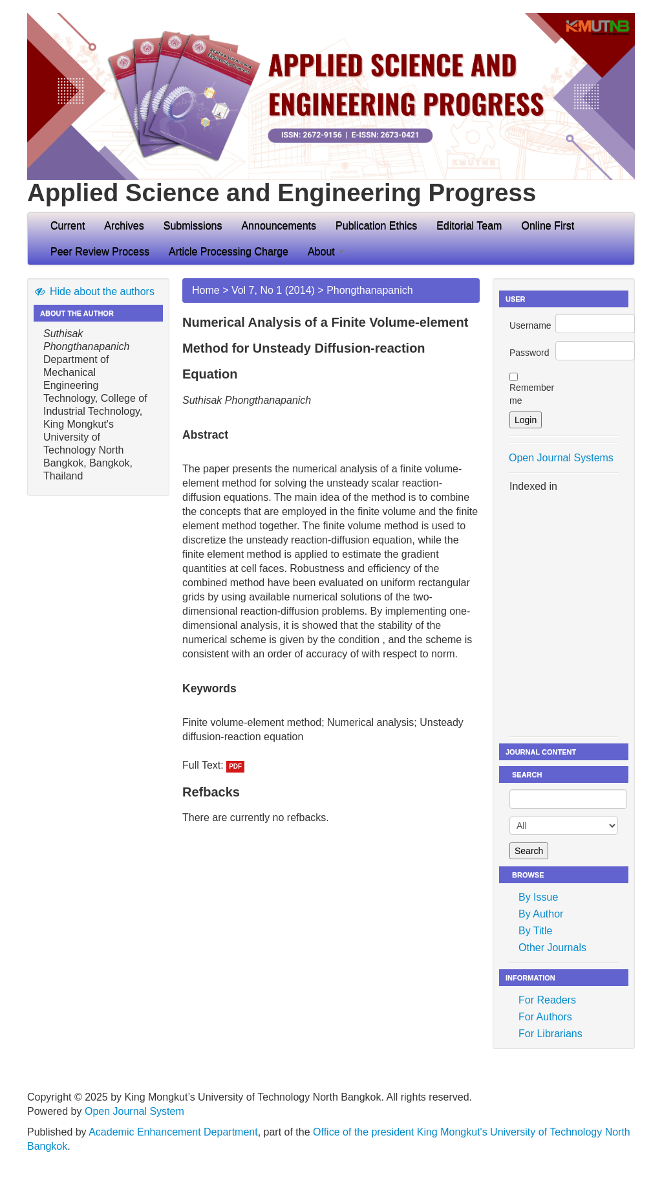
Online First (547, 225)
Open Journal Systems (561, 457)
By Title (535, 930)
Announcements (278, 225)
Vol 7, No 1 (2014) (273, 290)
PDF (235, 766)
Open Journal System (134, 1111)
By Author (540, 913)
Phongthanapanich (369, 290)
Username (530, 325)
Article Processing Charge (228, 251)
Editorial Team (469, 225)
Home (206, 290)
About (326, 251)
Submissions (193, 225)
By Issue (538, 897)
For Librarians (550, 1033)
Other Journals (552, 947)
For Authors (545, 1016)
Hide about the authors (94, 291)
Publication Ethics (376, 225)
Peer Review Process (99, 251)
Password (529, 352)
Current (67, 225)
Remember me (531, 394)
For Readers (547, 999)
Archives (124, 225)
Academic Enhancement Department (173, 1131)
